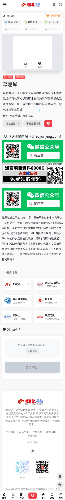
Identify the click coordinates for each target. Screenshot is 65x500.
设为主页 (24, 432)
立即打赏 (53, 16)
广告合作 (37, 432)
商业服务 (8, 77)
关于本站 (10, 432)
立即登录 (32, 351)
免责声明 (51, 432)
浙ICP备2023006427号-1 (43, 489)
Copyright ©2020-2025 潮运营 (18, 489)
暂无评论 (14, 329)
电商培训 (20, 77)
